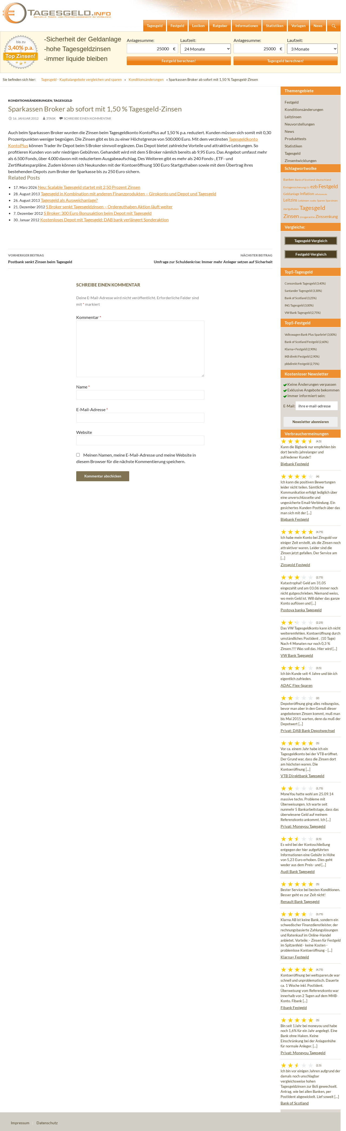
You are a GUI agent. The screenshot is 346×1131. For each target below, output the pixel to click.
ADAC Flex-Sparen (296, 685)
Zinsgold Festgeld (295, 564)
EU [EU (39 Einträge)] (308, 187)
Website (84, 432)
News (289, 131)
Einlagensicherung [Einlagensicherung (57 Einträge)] (294, 187)
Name (83, 386)
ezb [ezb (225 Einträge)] (314, 186)
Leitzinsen (293, 116)
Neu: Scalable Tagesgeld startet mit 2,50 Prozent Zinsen (89, 187)
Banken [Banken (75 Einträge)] (288, 179)
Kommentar (88, 317)
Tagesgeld (63, 100)
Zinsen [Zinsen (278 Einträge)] (291, 216)
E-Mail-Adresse (92, 409)
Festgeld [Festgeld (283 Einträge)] (328, 186)
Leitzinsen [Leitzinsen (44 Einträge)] (303, 200)
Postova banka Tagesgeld (301, 610)
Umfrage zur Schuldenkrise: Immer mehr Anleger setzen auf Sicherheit (206, 258)
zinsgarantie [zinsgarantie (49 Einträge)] (307, 217)
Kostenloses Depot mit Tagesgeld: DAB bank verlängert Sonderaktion (104, 219)
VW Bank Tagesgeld (297, 655)
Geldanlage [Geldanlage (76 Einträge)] (291, 194)
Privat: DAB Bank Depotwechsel (308, 730)
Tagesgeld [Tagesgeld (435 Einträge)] (312, 207)
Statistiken (293, 146)
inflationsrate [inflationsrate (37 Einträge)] (321, 194)
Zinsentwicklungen (301, 160)
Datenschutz (47, 1122)
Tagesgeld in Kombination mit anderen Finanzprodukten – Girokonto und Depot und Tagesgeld (128, 193)
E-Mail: (289, 406)
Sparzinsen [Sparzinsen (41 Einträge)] (332, 200)
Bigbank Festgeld (295, 463)
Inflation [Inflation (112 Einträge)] (307, 193)
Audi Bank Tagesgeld (298, 871)
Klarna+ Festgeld (295, 957)
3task (51, 118)
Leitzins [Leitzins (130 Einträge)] (290, 199)
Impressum (20, 1122)
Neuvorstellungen (300, 124)
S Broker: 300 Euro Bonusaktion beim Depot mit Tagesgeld (98, 213)
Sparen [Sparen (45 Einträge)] (321, 200)
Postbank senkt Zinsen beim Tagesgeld (74, 258)
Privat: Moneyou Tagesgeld (303, 826)
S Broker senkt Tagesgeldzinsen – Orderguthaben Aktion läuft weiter (109, 206)
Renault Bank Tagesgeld (300, 901)
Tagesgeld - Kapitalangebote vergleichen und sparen (81, 79)
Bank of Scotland (295, 1103)
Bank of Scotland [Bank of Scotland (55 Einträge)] (305, 179)
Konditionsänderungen (146, 79)
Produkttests (295, 138)
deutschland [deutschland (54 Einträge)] (323, 179)
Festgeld (292, 102)
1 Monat (205, 49)
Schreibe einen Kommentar (87, 118)
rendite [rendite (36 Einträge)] (313, 200)
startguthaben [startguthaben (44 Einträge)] (291, 208)
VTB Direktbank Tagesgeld (302, 775)
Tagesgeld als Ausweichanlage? (69, 200)
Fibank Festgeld (294, 1007)
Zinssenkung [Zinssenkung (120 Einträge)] (326, 216)
